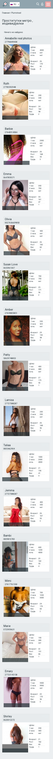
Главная (6, 13)
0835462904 (9, 448)
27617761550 (11, 584)
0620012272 (9, 720)
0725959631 (9, 629)
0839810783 (9, 539)
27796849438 (11, 42)
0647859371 (9, 177)
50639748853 (9, 358)
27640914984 (11, 132)
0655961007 (9, 268)
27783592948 (9, 87)
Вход (42, 4)
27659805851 (11, 313)
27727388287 (11, 403)
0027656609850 (12, 222)
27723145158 (11, 674)
